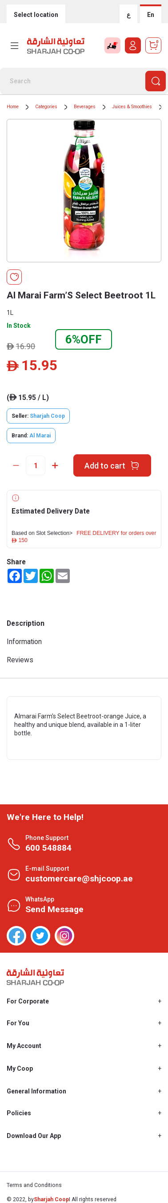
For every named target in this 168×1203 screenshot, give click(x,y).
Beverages (85, 107)
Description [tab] (25, 623)
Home (13, 107)
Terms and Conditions (34, 1185)
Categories (46, 107)
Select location (36, 14)
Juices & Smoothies (132, 107)
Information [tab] (24, 641)
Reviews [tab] (20, 660)
